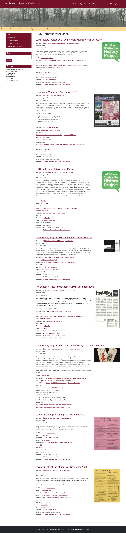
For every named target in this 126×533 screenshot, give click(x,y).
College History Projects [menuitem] (18, 44)
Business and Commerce (53, 262)
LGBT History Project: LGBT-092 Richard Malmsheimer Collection (61, 43)
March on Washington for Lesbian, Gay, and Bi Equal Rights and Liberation (68, 65)
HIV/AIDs (43, 201)
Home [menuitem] (69, 4)
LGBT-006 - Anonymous (49, 274)
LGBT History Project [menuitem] (114, 4)
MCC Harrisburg (49, 493)
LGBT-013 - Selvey (47, 156)
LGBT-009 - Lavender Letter (50, 454)
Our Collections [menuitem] (18, 38)
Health (52, 144)
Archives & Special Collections (23, 3)
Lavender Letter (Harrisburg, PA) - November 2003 (57, 470)
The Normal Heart (45, 440)
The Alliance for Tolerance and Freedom (77, 316)
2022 (41, 70)
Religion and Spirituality (61, 144)
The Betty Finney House (59, 316)
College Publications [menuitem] (18, 41)
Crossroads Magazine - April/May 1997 (54, 95)
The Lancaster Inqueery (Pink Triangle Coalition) (59, 311)
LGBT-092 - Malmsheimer (49, 79)
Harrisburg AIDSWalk (41, 65)
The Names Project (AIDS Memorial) (63, 380)
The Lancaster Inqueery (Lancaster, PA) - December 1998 (59, 290)
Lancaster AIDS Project (70, 135)
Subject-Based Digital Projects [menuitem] (18, 47)
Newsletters (44, 152)
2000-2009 (54, 267)
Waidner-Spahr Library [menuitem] (90, 4)
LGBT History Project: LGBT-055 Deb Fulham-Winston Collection (53, 407)
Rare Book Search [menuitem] (102, 4)
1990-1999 (47, 72)
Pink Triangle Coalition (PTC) (44, 316)
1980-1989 (47, 387)
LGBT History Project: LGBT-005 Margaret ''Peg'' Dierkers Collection (54, 404)
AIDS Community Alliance (79, 60)
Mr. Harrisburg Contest (47, 139)
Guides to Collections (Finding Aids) (50, 75)
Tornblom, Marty (45, 375)
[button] (111, 52)
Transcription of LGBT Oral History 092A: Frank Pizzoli (58, 172)
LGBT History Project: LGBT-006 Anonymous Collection (58, 241)
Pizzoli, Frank (44, 203)
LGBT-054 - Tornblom (48, 395)
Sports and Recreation (74, 383)
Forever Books (44, 435)
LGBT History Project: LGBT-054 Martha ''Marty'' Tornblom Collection (62, 349)
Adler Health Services (42, 210)
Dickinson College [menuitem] (78, 4)
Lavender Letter (51, 433)
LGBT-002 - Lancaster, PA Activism (52, 333)
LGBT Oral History (47, 225)
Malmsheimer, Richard (47, 58)
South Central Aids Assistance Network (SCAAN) (58, 60)
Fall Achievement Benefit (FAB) (49, 260)
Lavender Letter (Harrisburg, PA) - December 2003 (57, 418)
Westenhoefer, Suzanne (47, 490)
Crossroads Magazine (52, 127)
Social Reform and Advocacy (54, 67)
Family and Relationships (53, 213)
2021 (41, 264)
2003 (41, 445)
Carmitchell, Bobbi (55, 130)
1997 (41, 147)
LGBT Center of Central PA (52, 257)
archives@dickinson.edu (12, 80)
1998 (41, 323)
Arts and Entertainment (42, 144)
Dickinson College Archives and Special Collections (56, 84)
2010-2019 (47, 218)
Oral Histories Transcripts (48, 220)
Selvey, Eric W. (44, 130)
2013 (41, 215)
